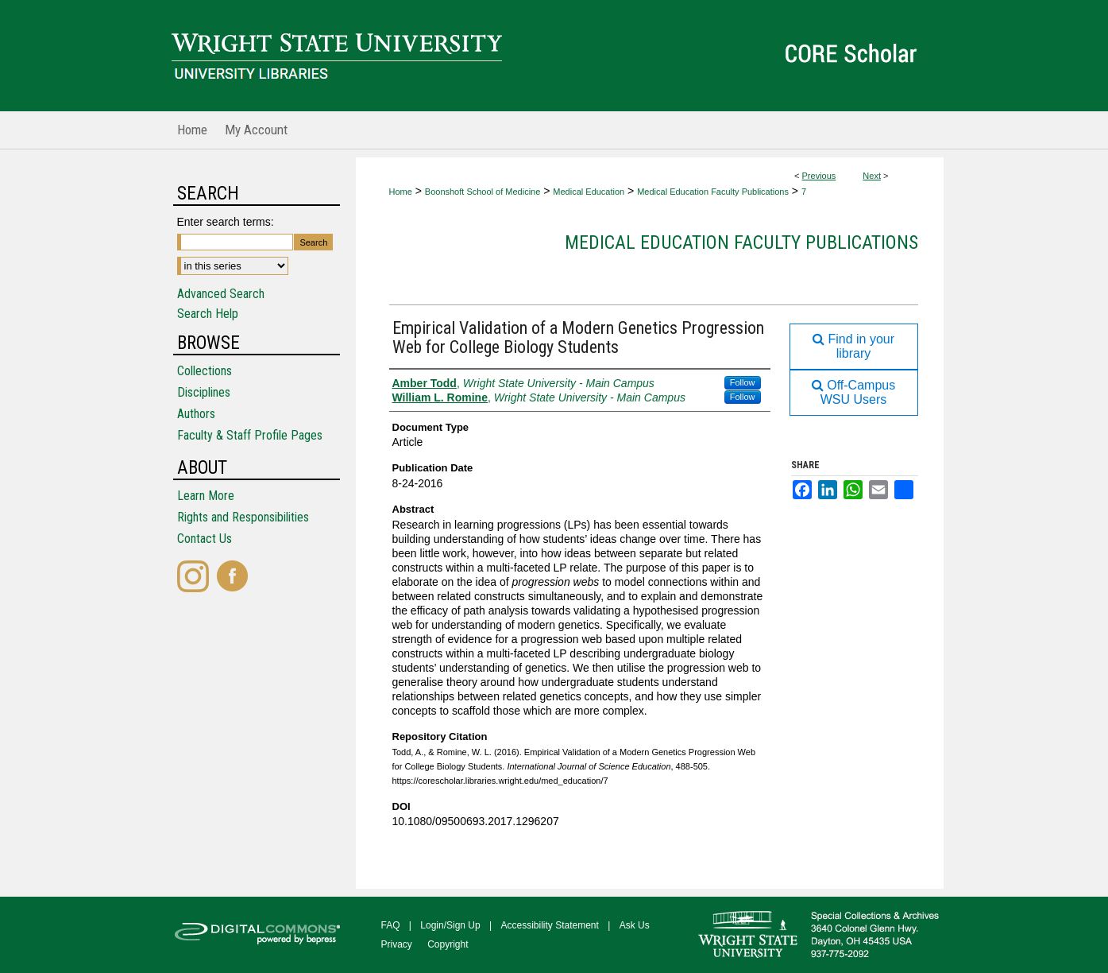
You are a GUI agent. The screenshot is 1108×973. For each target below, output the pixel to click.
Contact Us (204, 538)
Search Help (207, 313)
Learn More (205, 495)
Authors (196, 413)
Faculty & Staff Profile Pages (249, 435)
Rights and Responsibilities (243, 517)
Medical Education (588, 191)
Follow (742, 382)
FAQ (390, 925)
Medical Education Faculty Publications (713, 191)
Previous (819, 175)
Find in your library (853, 346)
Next (872, 175)
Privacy (396, 944)
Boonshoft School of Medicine (483, 191)
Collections (204, 370)
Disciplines (203, 392)
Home (400, 191)
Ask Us (635, 925)
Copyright (447, 944)
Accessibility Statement (550, 925)
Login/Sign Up (450, 925)
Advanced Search (220, 293)
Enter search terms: (225, 221)
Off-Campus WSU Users (853, 392)
